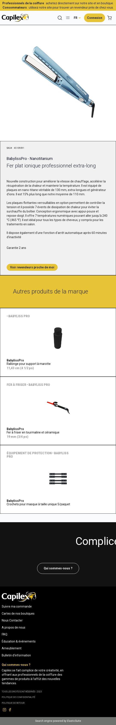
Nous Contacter (12, 620)
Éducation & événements (19, 641)
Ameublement (11, 648)
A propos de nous (13, 627)
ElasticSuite (74, 720)
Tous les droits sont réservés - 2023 (22, 691)
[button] (77, 18)
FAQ (4, 634)
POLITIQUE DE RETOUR (13, 703)
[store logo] (15, 18)
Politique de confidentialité (18, 697)
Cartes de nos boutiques (18, 613)
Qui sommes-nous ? (58, 568)
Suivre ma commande (17, 606)
